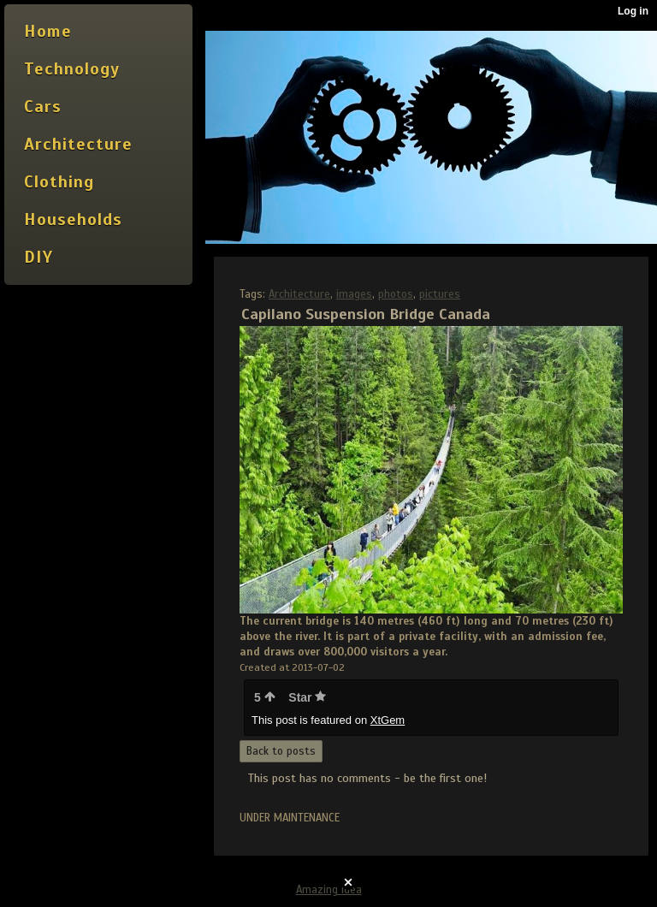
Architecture (299, 294)
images (354, 294)
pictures (439, 294)
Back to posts (281, 751)
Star (307, 697)
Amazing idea (329, 890)
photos (395, 294)
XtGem (387, 720)
